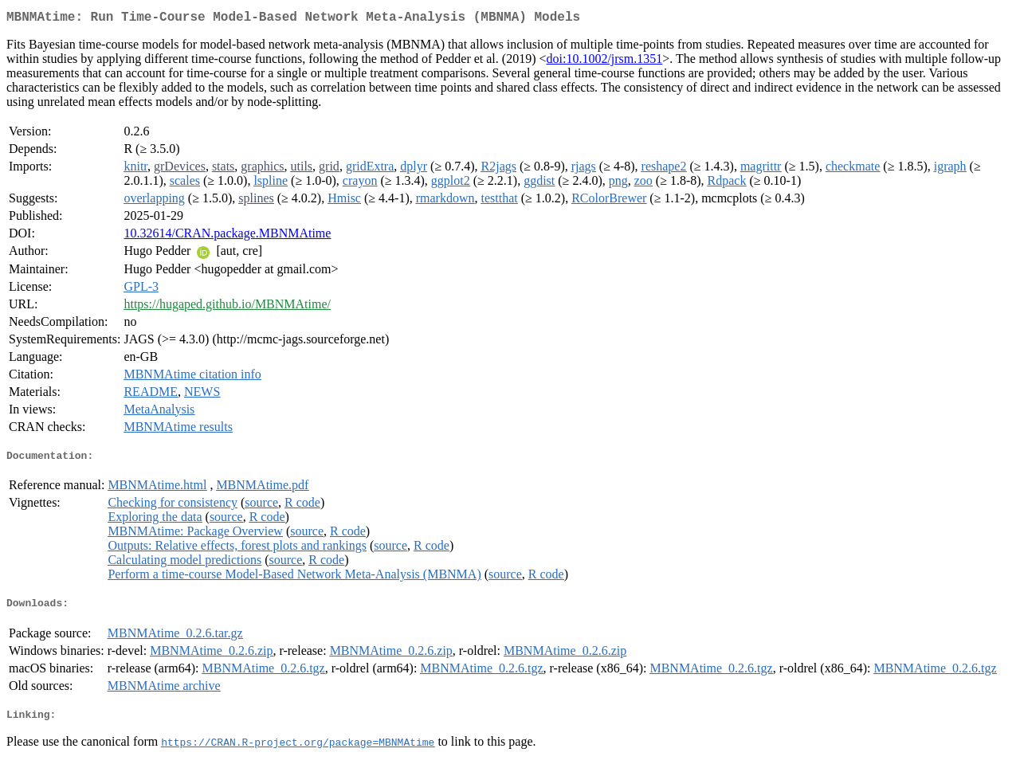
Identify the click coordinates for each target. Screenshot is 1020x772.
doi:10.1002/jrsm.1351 (604, 62)
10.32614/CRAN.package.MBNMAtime (227, 236)
